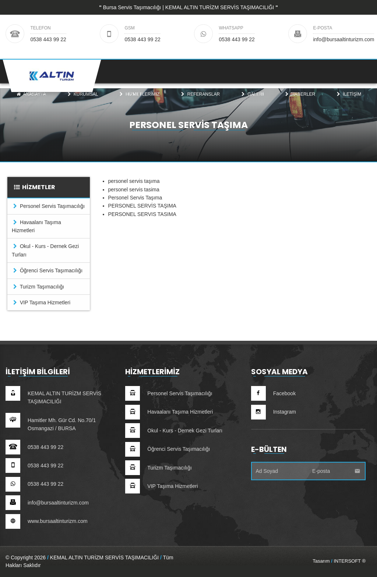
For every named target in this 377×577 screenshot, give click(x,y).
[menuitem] (31, 102)
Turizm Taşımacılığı (38, 287)
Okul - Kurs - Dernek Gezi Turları (45, 250)
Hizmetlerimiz (139, 101)
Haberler (299, 101)
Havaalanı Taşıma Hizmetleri (36, 226)
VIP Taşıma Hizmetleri (41, 302)
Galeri (252, 101)
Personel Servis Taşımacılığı (48, 206)
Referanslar (200, 101)
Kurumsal (82, 101)
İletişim (348, 101)
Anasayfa (31, 101)
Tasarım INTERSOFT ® (339, 561)
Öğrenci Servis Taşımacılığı (47, 270)
